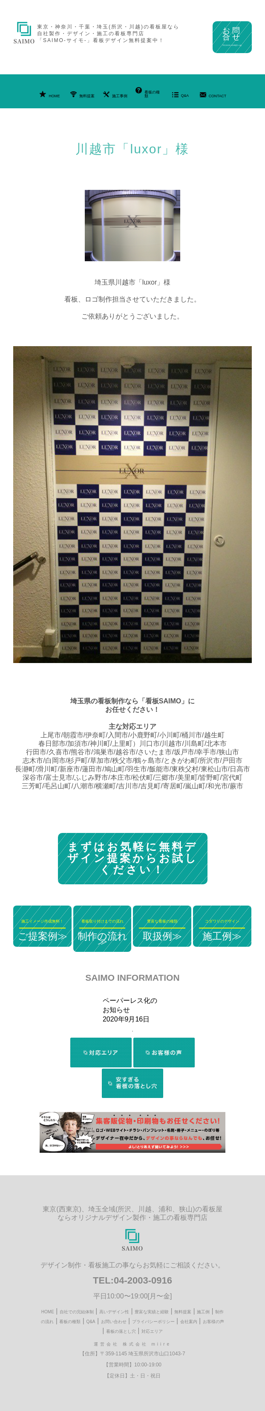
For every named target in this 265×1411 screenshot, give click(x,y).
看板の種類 (147, 92)
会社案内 (188, 1321)
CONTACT (213, 95)
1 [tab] (132, 1031)
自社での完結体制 (77, 1311)
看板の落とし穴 (121, 1331)
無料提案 (82, 94)
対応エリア (152, 1331)
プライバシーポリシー (153, 1321)
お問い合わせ (114, 1321)
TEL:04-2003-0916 (132, 1280)
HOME (50, 94)
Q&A (180, 95)
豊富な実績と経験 (152, 1311)
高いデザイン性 (114, 1311)
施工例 (203, 1311)
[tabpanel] (132, 1010)
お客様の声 (213, 1321)
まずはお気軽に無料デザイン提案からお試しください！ (132, 858)
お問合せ (232, 36)
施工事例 (115, 94)
